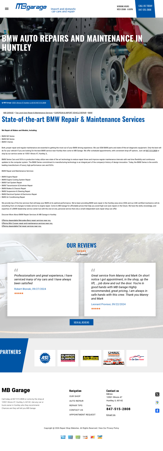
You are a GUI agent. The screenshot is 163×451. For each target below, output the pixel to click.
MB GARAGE (8, 113)
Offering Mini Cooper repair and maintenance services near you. (27, 223)
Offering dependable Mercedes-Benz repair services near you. (26, 220)
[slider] (81, 251)
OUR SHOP (74, 396)
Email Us (110, 415)
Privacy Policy (113, 428)
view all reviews (81, 322)
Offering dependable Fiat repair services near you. (22, 226)
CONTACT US (76, 410)
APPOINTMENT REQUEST (82, 414)
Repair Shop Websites (69, 428)
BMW (90, 113)
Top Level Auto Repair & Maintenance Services (34, 113)
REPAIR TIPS (75, 405)
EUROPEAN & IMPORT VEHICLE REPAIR (70, 113)
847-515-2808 (145, 9)
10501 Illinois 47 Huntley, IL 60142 (24, 103)
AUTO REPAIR (76, 401)
